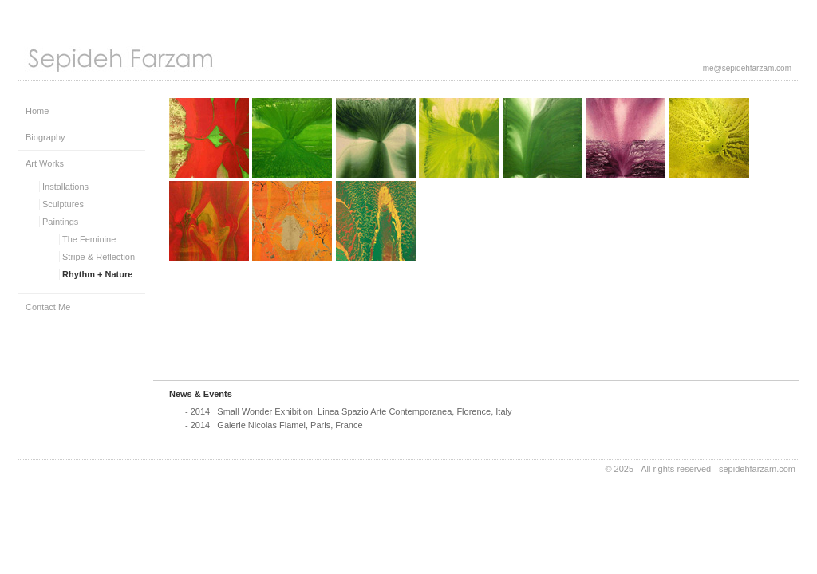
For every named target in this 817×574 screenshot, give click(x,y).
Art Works (45, 163)
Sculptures (63, 204)
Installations (65, 186)
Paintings (60, 221)
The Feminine (89, 239)
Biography (45, 137)
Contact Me (48, 307)
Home (37, 111)
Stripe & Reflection (98, 256)
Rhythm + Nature (97, 274)
